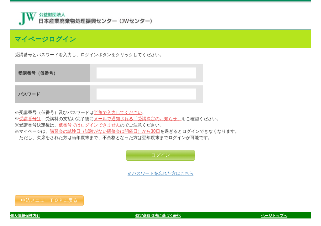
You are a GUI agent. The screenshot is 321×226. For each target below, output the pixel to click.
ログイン (160, 155)
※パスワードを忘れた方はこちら (160, 173)
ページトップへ (274, 215)
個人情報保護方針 (25, 215)
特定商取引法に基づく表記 (158, 215)
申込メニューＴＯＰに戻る (49, 200)
